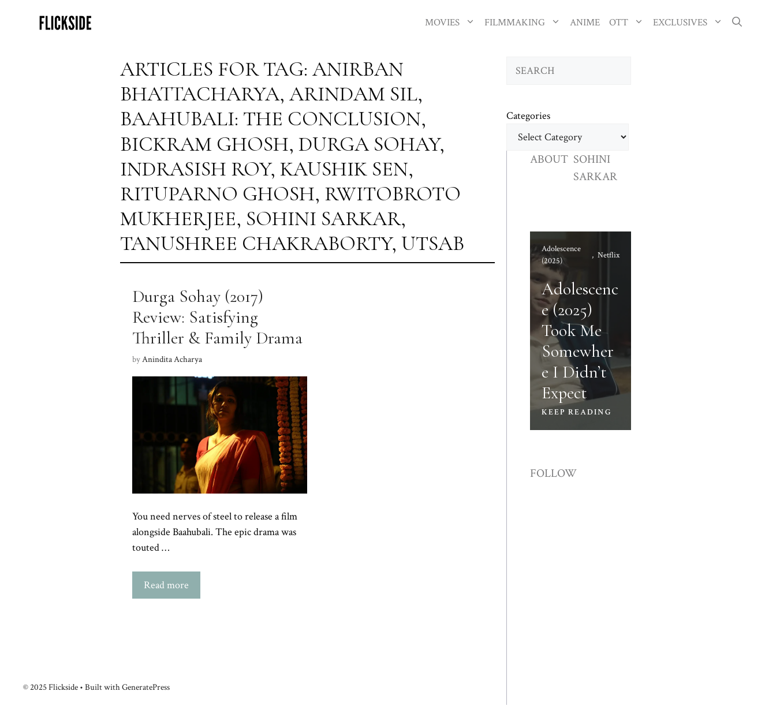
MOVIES (452, 23)
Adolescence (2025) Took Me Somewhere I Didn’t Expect (580, 341)
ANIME (585, 22)
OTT (628, 23)
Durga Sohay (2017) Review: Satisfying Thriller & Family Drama (217, 317)
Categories (528, 115)
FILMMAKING (524, 23)
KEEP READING (577, 412)
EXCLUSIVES (690, 23)
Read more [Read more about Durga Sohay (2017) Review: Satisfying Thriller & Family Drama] (166, 585)
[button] (737, 23)
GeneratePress (146, 687)
